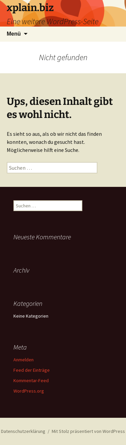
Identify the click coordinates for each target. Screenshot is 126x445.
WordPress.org (28, 391)
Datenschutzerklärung (23, 431)
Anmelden (23, 360)
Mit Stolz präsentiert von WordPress (88, 431)
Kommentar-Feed (31, 380)
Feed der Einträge (31, 370)
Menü (14, 34)
